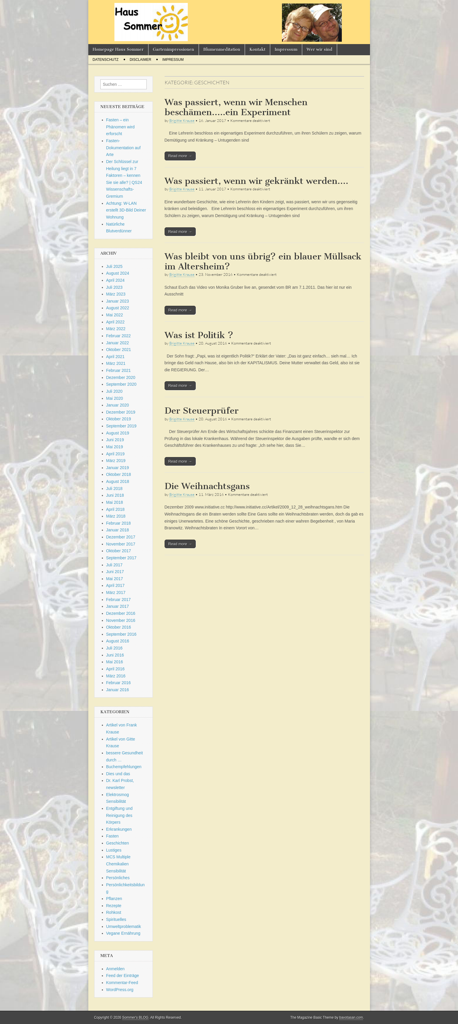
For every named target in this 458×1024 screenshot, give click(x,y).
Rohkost (113, 912)
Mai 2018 (114, 502)
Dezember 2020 (121, 377)
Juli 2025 (114, 266)
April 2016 (115, 669)
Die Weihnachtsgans (207, 486)
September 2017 (121, 557)
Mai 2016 (114, 661)
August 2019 (117, 433)
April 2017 (115, 585)
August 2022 (117, 307)
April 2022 (115, 322)
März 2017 (116, 592)
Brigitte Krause (182, 120)
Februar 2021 (118, 370)
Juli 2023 (114, 287)
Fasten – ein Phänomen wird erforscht (120, 126)
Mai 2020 (114, 398)
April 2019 (115, 453)
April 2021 (115, 356)
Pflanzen (114, 898)
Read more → (180, 156)
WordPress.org (119, 989)
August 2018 (117, 481)
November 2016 (121, 620)
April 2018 (115, 509)
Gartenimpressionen (173, 49)
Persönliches (118, 877)
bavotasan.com (351, 1017)
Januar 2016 (117, 689)
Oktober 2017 (118, 550)
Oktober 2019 (118, 419)
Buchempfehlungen (124, 766)
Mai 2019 (114, 446)
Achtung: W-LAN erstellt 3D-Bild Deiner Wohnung (126, 210)
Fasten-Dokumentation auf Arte (123, 147)
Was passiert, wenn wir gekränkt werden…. (256, 181)
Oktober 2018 (118, 474)
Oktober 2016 (118, 627)
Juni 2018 (115, 495)
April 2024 (115, 280)
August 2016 (117, 641)
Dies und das (118, 773)
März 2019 (116, 460)
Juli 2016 (114, 648)
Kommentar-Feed (122, 982)
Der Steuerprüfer (202, 410)
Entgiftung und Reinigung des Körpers (119, 815)
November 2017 (121, 544)
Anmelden (115, 968)
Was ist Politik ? (199, 335)
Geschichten (117, 843)
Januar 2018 (117, 530)
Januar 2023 (117, 301)
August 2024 (117, 273)
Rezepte (113, 905)
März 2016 (116, 676)
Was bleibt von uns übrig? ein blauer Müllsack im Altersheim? (263, 261)
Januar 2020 (117, 405)
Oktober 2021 (118, 349)
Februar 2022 (118, 335)
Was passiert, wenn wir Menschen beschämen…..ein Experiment (236, 107)
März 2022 (116, 328)
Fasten (112, 836)
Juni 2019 (115, 439)
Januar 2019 (117, 467)
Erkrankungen (119, 829)
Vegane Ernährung (123, 933)
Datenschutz (106, 60)
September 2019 (121, 426)
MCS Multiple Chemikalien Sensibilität (118, 864)
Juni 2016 (115, 655)
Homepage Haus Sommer (118, 49)
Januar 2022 (117, 342)
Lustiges (113, 850)
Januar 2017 (117, 606)
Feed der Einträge (122, 975)
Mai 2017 (114, 578)
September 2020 (121, 384)
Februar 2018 (118, 523)
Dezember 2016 (121, 613)
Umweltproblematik (123, 926)
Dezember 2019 (121, 412)
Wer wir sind (319, 49)
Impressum (286, 49)
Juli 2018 (114, 488)
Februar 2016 (118, 682)
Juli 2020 (114, 391)
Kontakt (257, 49)
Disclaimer (140, 60)
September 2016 (121, 634)
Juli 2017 (114, 565)
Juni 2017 (115, 571)
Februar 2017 (118, 599)
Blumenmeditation (221, 49)
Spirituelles (116, 919)
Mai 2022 (114, 315)
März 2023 (116, 294)
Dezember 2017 (121, 537)
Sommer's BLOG (135, 1017)
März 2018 (116, 516)
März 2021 (116, 363)
